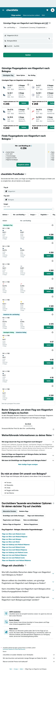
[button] (3, 10)
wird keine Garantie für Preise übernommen (14, 649)
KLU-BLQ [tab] (28, 424)
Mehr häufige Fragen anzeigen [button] (28, 464)
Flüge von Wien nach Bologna (11, 539)
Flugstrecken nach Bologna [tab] (11, 520)
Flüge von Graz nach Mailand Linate (13, 547)
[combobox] (10, 28)
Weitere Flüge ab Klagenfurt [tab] (12, 524)
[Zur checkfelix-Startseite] (12, 10)
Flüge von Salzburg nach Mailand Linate (15, 552)
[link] (23, 165)
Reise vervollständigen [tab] (30, 520)
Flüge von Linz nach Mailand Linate (13, 558)
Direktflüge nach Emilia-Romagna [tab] (13, 515)
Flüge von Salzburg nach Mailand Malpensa (16, 544)
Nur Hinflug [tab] (31, 75)
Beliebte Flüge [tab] (23, 511)
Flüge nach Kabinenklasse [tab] (35, 515)
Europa (16, 669)
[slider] (53, 209)
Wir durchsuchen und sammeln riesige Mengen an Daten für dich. (29, 658)
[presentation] (50, 23)
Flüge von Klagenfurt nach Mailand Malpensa (16, 560)
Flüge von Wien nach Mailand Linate (13, 534)
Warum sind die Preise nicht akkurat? (29, 661)
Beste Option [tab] (21, 75)
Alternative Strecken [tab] (9, 511)
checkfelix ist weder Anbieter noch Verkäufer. (29, 655)
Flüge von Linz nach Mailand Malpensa (14, 555)
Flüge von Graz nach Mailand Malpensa (14, 550)
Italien (21, 669)
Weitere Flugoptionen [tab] (31, 524)
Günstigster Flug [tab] (8, 75)
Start (11, 669)
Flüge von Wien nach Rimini (11, 542)
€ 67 (46, 23)
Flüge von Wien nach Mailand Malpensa (14, 536)
